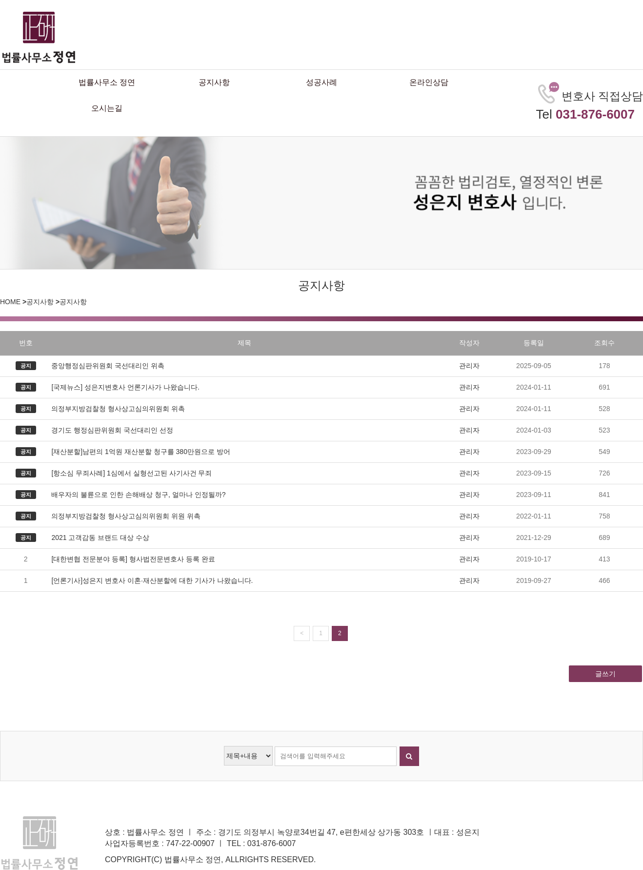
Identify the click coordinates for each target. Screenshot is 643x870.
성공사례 (321, 82)
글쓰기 (605, 674)
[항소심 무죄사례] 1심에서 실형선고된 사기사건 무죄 (131, 473)
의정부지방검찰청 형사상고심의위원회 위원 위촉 (126, 516)
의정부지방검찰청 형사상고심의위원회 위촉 (118, 409)
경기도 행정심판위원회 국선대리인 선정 (112, 430)
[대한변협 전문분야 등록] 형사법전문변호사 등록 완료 (133, 559)
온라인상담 (428, 82)
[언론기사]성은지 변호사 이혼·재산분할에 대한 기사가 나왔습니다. (152, 580)
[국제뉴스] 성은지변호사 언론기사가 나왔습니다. (125, 387)
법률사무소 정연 (107, 82)
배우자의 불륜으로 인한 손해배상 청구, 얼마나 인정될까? (138, 494)
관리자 (469, 366)
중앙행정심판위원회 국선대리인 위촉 (107, 366)
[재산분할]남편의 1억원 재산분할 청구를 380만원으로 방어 (140, 452)
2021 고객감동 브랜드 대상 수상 (100, 537)
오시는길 (106, 108)
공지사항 (214, 82)
